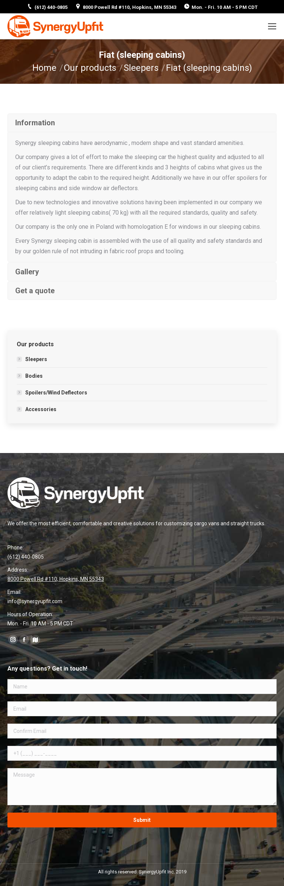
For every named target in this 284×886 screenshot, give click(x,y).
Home (44, 68)
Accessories (40, 409)
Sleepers (141, 68)
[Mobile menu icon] (272, 26)
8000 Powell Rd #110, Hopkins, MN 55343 (129, 7)
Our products (90, 68)
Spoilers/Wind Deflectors (56, 393)
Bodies (34, 376)
